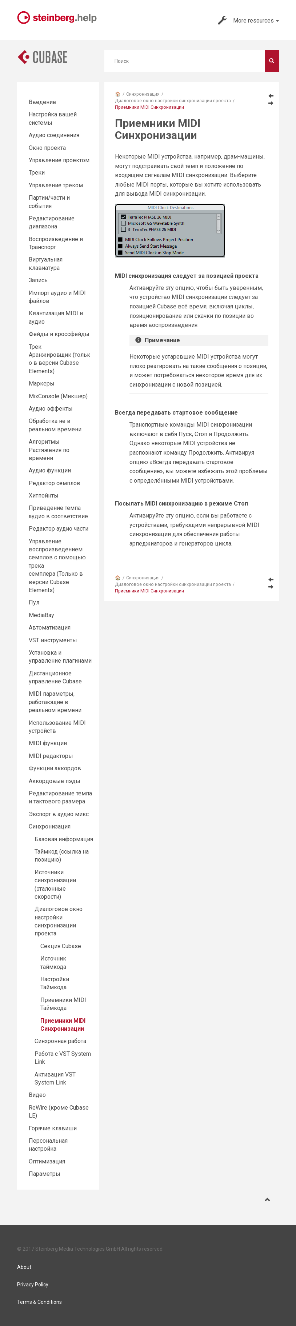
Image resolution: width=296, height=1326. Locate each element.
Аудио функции (50, 470)
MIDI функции (48, 743)
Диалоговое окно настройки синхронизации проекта (173, 100)
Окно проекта (47, 147)
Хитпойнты (44, 495)
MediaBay (41, 615)
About (24, 1267)
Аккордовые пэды (54, 781)
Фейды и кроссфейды (59, 334)
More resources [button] (248, 20)
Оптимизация (47, 1161)
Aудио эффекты (51, 408)
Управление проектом (59, 160)
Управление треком (56, 185)
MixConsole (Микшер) (58, 396)
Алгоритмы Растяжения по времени (49, 450)
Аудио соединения (54, 135)
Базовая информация (64, 839)
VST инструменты (53, 640)
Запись (38, 280)
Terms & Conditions (39, 1302)
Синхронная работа (60, 1041)
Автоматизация (50, 627)
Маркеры (42, 383)
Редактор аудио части (58, 528)
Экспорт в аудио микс (59, 814)
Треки (37, 172)
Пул (34, 602)
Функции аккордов (55, 768)
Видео (37, 1094)
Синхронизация (143, 94)
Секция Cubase (60, 946)
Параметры (44, 1173)
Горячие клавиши (53, 1128)
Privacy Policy (32, 1284)
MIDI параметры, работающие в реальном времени (55, 702)
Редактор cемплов (54, 483)
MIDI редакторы (51, 755)
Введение (42, 102)
